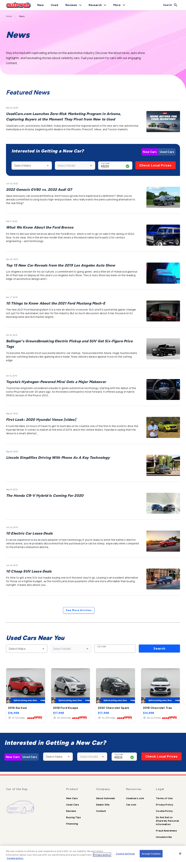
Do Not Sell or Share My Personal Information (167, 821)
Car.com (131, 804)
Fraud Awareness (166, 830)
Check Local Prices (155, 165)
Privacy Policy (164, 804)
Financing (72, 823)
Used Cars (167, 152)
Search (159, 648)
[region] (93, 854)
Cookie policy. (15, 858)
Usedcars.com (135, 798)
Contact (101, 811)
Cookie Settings (125, 853)
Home (9, 16)
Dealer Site (103, 804)
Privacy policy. (102, 854)
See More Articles (79, 610)
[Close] (180, 853)
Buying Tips (73, 817)
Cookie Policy (164, 811)
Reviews (71, 811)
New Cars (150, 152)
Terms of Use (164, 798)
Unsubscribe (164, 837)
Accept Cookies (151, 853)
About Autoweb (105, 798)
